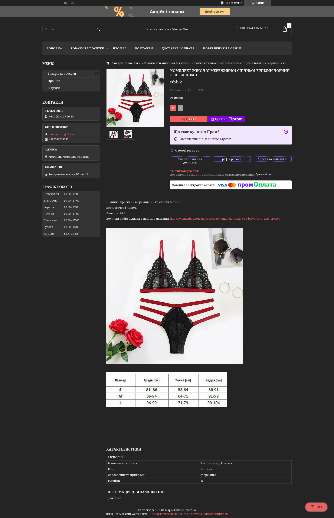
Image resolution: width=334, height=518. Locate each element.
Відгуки (54, 88)
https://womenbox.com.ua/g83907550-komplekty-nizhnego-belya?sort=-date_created (225, 218)
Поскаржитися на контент (168, 514)
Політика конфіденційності (208, 514)
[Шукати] (98, 29)
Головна (54, 48)
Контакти (144, 48)
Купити (191, 119)
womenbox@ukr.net (62, 134)
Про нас (120, 48)
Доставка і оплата (177, 48)
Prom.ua (190, 510)
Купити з (228, 119)
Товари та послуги (87, 48)
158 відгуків (234, 3)
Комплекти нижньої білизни (166, 63)
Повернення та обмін (222, 48)
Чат (316, 507)
